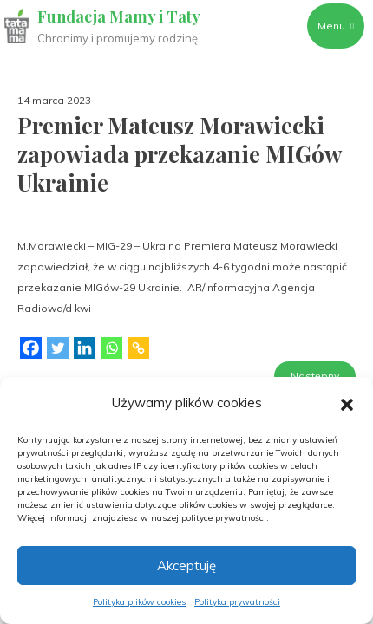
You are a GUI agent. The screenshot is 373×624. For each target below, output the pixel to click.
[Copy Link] (138, 353)
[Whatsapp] (111, 353)
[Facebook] (31, 353)
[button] (347, 403)
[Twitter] (57, 353)
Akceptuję (186, 565)
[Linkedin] (84, 353)
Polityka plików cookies (139, 602)
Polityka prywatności (237, 602)
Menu (335, 25)
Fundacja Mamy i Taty (118, 16)
